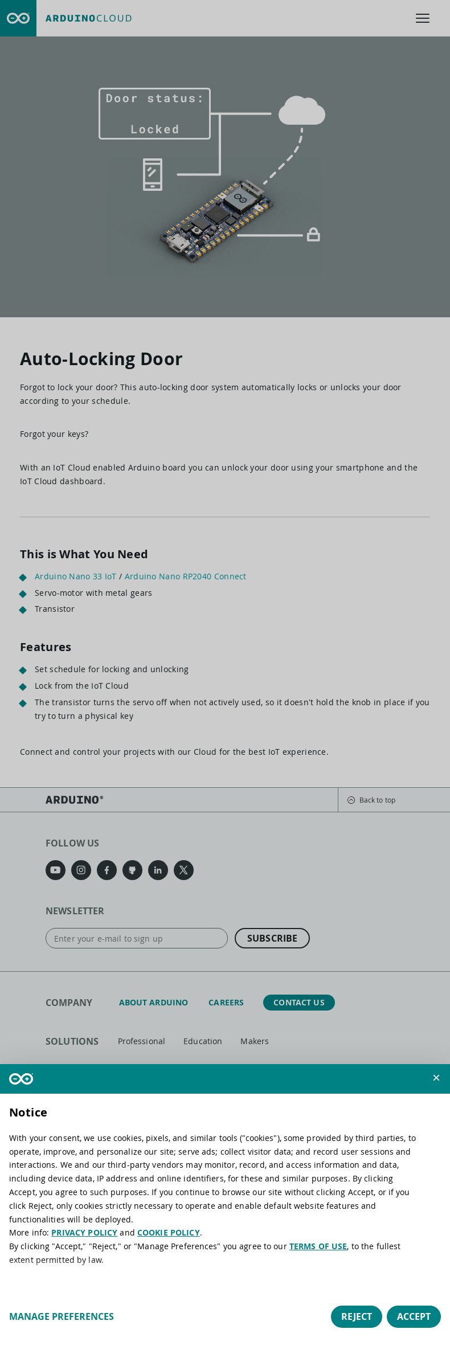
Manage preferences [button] (61, 1316)
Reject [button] (356, 1316)
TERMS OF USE (318, 1246)
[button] (436, 1077)
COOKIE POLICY (168, 1232)
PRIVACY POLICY (84, 1232)
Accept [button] (414, 1316)
